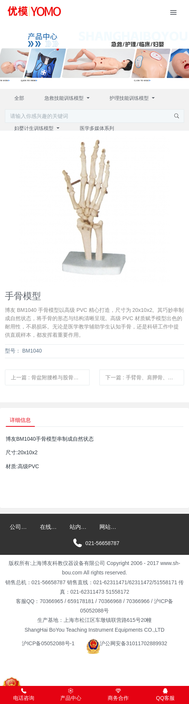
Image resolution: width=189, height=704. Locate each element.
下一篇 (144, 377)
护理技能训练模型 (130, 98)
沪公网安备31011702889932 (126, 643)
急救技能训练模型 (64, 98)
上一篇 (50, 377)
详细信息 (20, 420)
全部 (19, 98)
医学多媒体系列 (97, 128)
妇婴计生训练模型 (34, 128)
